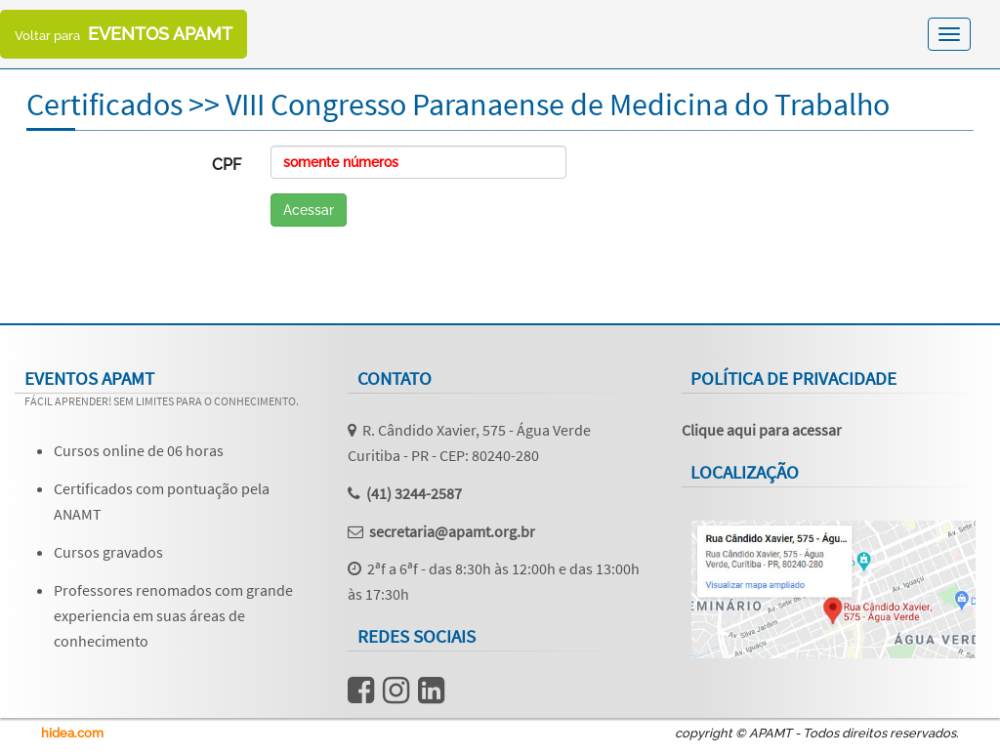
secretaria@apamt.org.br (452, 531)
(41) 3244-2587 (414, 493)
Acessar (308, 210)
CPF (226, 164)
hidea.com (72, 733)
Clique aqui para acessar (762, 430)
